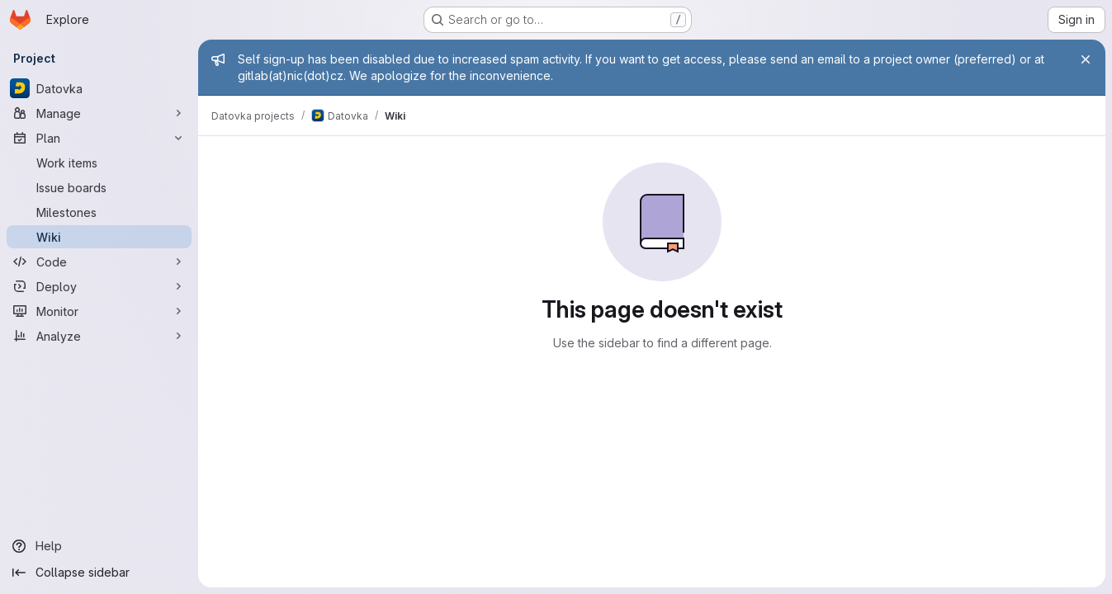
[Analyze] (99, 335)
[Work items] (99, 162)
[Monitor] (99, 311)
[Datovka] (99, 88)
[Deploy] (99, 286)
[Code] (99, 261)
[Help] (99, 546)
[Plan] (99, 137)
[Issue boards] (99, 187)
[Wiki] (99, 236)
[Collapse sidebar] (99, 572)
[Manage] (99, 113)
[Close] (1085, 59)
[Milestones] (99, 212)
